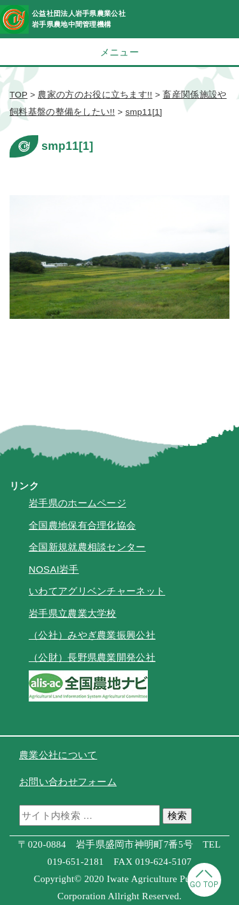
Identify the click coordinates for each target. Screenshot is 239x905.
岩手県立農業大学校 (73, 613)
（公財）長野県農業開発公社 (92, 657)
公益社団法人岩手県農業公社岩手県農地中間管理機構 (79, 19)
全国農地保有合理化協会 (82, 525)
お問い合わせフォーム (68, 781)
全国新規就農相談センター (87, 546)
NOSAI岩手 (54, 569)
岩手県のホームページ (77, 502)
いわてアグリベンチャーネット (97, 590)
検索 (177, 815)
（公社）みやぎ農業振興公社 (92, 634)
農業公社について (58, 754)
